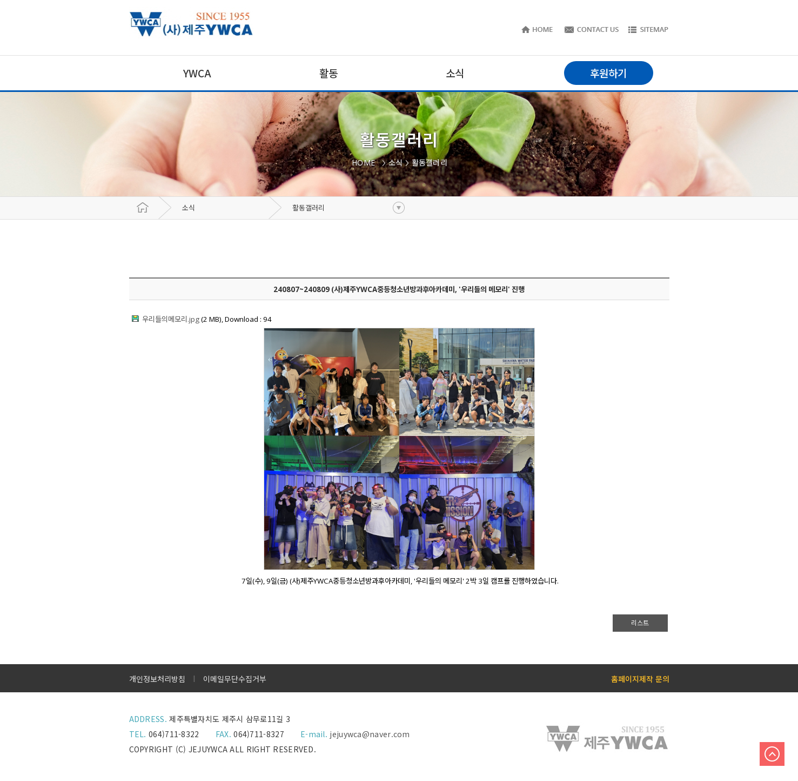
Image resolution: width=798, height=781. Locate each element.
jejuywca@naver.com (370, 734)
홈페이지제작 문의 (640, 679)
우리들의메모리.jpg (170, 319)
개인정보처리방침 (157, 679)
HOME (365, 162)
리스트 (640, 622)
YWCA (197, 72)
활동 (328, 72)
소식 (188, 208)
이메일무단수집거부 (234, 679)
